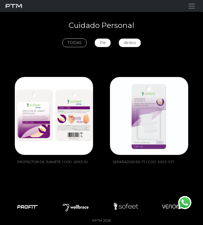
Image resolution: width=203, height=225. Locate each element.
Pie (103, 42)
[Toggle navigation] (191, 6)
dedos (130, 42)
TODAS (74, 42)
